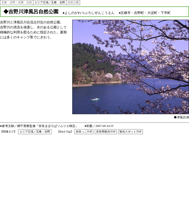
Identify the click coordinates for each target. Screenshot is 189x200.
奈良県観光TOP (105, 131)
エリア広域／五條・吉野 (49, 2)
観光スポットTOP (130, 131)
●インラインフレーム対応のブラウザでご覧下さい (130, 70)
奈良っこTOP (84, 131)
